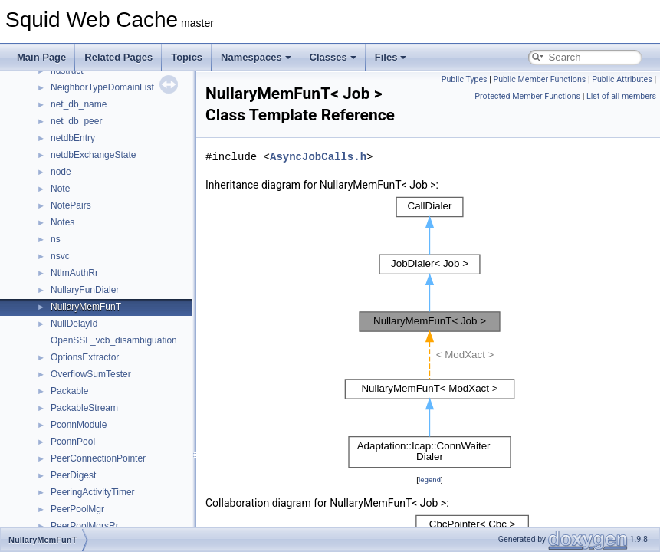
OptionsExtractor (85, 357)
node (61, 171)
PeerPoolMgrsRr (85, 526)
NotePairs (71, 205)
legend (430, 479)
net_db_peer (76, 121)
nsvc (60, 256)
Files (391, 57)
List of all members (621, 96)
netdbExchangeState (93, 155)
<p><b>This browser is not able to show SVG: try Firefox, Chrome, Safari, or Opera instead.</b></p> (429, 332)
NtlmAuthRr (74, 273)
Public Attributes (622, 79)
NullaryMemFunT (86, 306)
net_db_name (79, 104)
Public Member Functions (540, 79)
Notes (62, 222)
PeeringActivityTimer (93, 492)
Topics (186, 57)
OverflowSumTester (91, 374)
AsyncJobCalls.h (318, 157)
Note (60, 188)
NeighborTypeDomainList (102, 87)
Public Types (465, 79)
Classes (333, 57)
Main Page (41, 57)
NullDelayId (74, 323)
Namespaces (256, 57)
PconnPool (73, 441)
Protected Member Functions (527, 96)
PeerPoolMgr (77, 509)
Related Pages (118, 57)
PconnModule (79, 424)
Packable (69, 391)
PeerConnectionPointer (98, 458)
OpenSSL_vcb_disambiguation (114, 340)
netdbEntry (73, 138)
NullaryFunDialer (85, 289)
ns (56, 239)
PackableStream (84, 407)
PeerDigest (73, 475)
